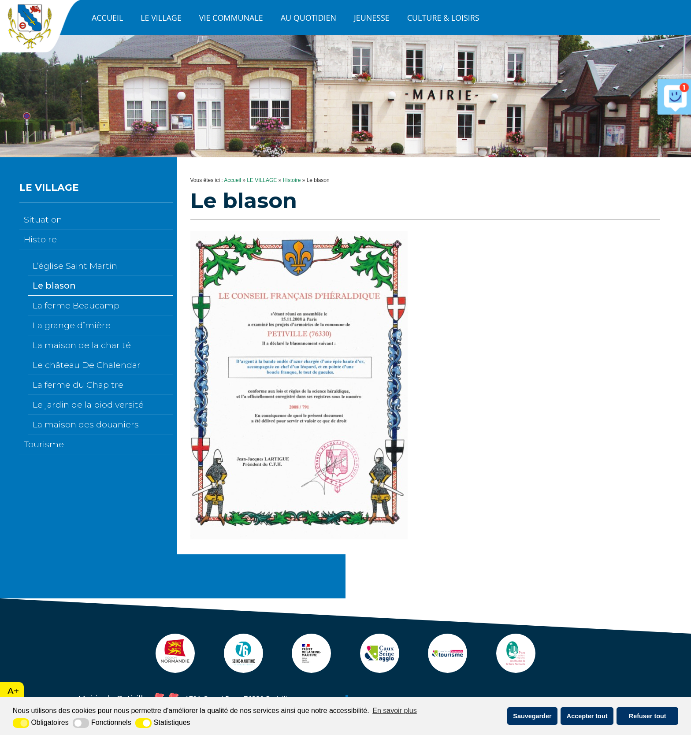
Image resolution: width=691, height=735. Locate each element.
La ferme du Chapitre (78, 384)
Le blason (54, 285)
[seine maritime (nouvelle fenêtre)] (241, 668)
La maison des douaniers (86, 424)
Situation (43, 219)
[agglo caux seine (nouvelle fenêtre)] (380, 668)
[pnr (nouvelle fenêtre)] (518, 668)
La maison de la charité (82, 345)
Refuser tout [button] (647, 716)
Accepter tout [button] (587, 716)
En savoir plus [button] (394, 710)
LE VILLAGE (161, 17)
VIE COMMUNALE (231, 17)
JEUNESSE (372, 17)
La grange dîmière (72, 325)
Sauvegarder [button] (532, 716)
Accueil (107, 17)
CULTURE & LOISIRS (443, 17)
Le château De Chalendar (87, 365)
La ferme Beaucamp (76, 305)
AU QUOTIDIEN (308, 17)
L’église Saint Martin (75, 265)
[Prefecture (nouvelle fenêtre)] (310, 668)
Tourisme (44, 444)
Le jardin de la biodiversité (88, 404)
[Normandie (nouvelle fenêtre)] (172, 668)
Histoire (40, 239)
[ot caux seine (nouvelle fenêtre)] (449, 668)
